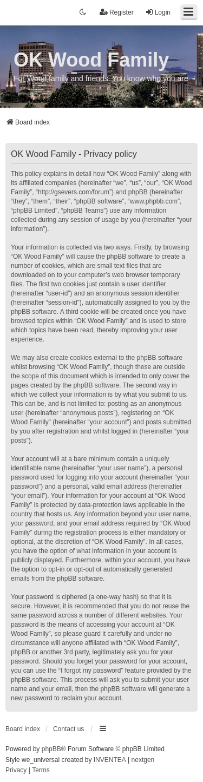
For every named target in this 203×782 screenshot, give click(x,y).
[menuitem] (16, 771)
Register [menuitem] (117, 12)
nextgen (143, 760)
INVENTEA (110, 760)
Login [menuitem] (158, 12)
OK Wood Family (91, 60)
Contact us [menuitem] (68, 729)
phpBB (51, 749)
